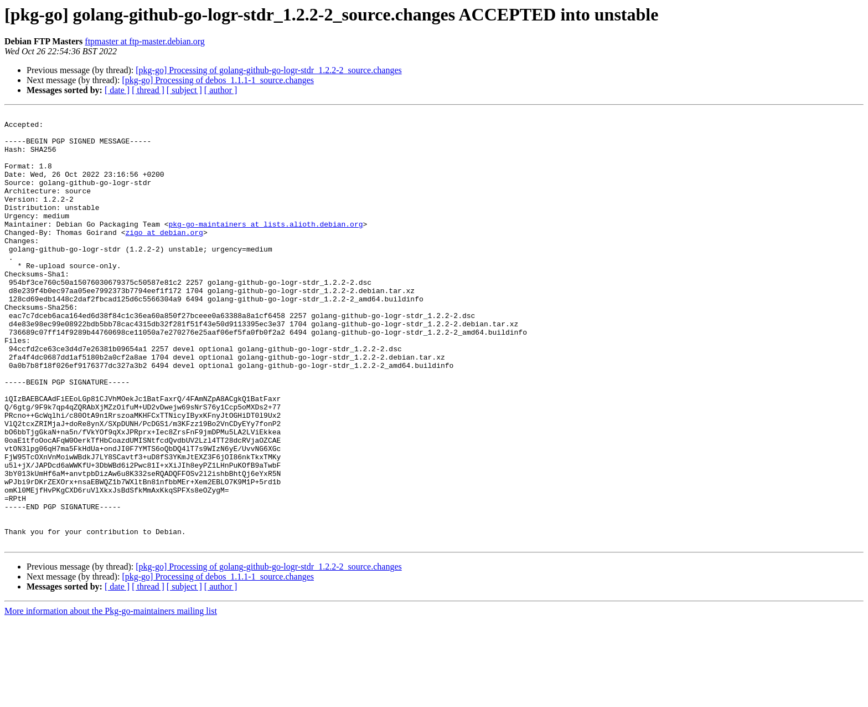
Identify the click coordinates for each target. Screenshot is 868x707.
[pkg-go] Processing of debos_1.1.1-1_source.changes (218, 80)
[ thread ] (148, 90)
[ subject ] (184, 90)
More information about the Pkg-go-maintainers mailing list (110, 697)
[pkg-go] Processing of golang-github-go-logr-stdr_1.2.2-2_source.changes (268, 70)
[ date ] (117, 90)
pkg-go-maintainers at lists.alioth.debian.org (265, 247)
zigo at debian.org (164, 257)
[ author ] (220, 90)
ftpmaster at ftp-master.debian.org (145, 41)
